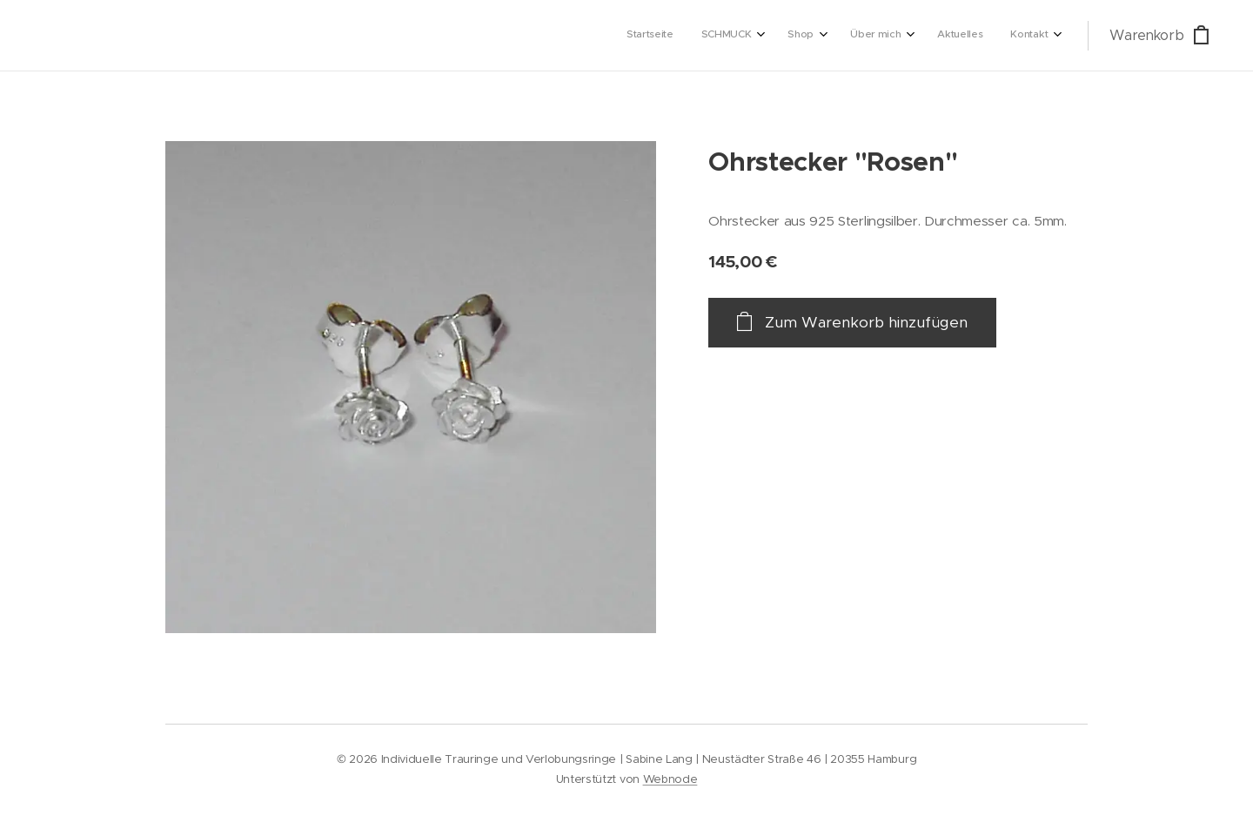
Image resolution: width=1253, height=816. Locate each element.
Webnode (670, 779)
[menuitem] (887, 35)
